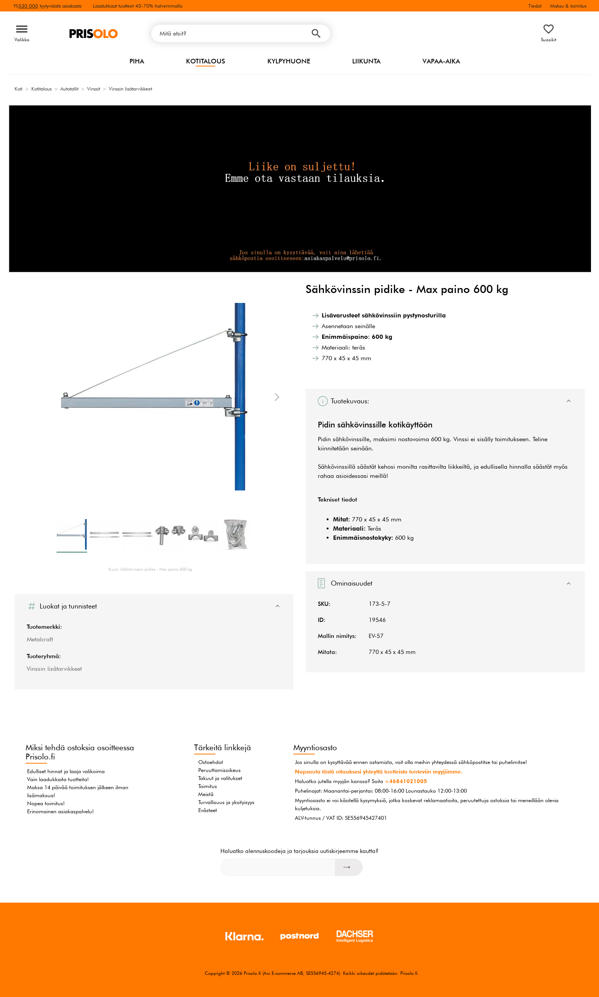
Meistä (206, 794)
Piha (137, 61)
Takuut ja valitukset (220, 778)
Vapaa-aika (441, 61)
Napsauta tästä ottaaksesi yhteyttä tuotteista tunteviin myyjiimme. (378, 772)
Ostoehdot (210, 762)
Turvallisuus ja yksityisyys (226, 802)
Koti (19, 89)
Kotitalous (205, 61)
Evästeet (207, 810)
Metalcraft (40, 639)
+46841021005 (406, 781)
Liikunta (366, 61)
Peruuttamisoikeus (219, 770)
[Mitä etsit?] (240, 33)
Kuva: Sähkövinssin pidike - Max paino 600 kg (150, 569)
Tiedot (534, 6)
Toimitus (207, 786)
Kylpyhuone (288, 61)
